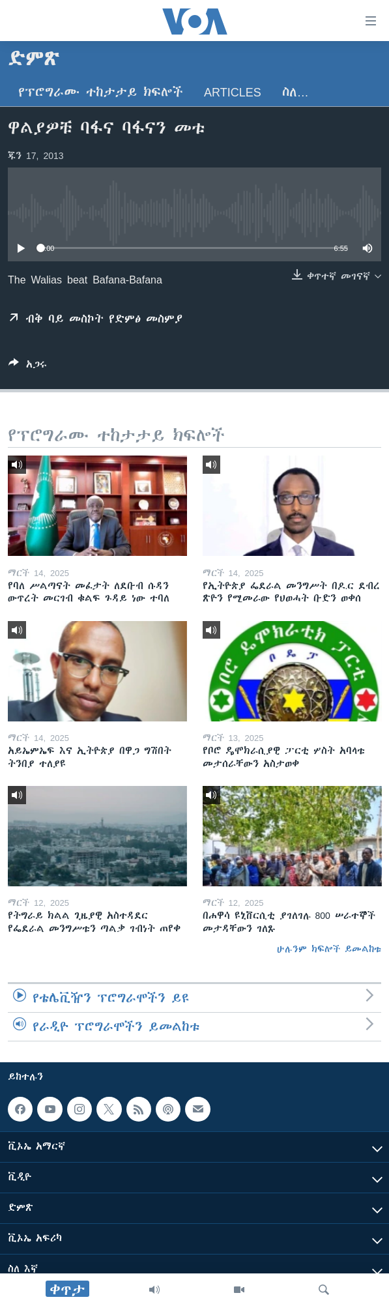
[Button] (27, 367)
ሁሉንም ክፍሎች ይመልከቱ (329, 949)
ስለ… (295, 92)
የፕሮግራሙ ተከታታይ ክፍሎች (100, 92)
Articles (232, 92)
